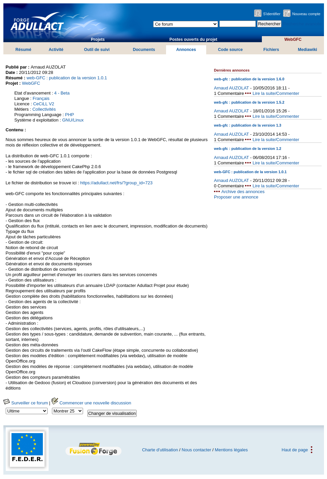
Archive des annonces (243, 191)
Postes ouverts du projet (193, 39)
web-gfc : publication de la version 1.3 (247, 125)
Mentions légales (231, 449)
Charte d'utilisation (160, 449)
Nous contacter (196, 449)
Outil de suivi (97, 49)
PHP (69, 114)
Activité (56, 49)
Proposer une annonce (236, 196)
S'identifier (271, 14)
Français (41, 98)
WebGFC (293, 39)
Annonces (186, 49)
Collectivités (44, 109)
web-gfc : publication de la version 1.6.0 (249, 79)
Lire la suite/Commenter (275, 93)
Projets (98, 39)
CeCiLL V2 (43, 103)
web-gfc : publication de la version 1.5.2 (249, 102)
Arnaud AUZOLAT (231, 87)
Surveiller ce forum (25, 402)
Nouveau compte (306, 14)
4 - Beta (62, 93)
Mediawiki (307, 49)
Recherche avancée (302, 23)
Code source (230, 49)
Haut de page (295, 449)
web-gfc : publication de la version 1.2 (247, 149)
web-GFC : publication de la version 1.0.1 (67, 77)
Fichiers (271, 49)
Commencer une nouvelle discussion (91, 402)
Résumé (23, 49)
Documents (144, 49)
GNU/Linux (73, 120)
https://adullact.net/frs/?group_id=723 (116, 182)
